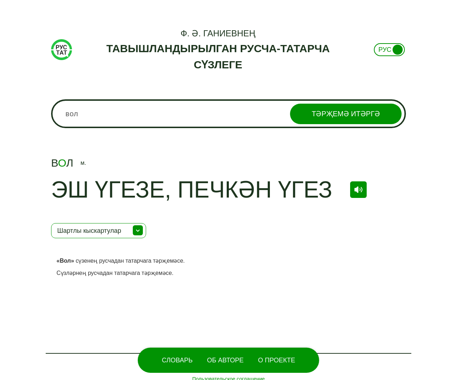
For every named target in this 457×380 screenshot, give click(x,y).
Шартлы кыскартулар (89, 230)
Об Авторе (225, 360)
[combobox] (228, 113)
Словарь (177, 360)
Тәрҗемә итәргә (346, 114)
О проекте (276, 360)
